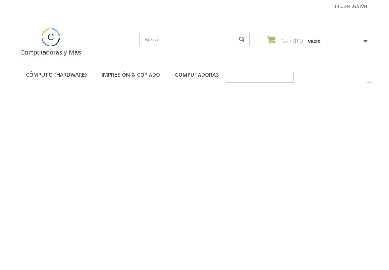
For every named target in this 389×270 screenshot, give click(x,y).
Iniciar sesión (351, 6)
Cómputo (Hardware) (56, 74)
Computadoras (197, 74)
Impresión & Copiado (131, 74)
